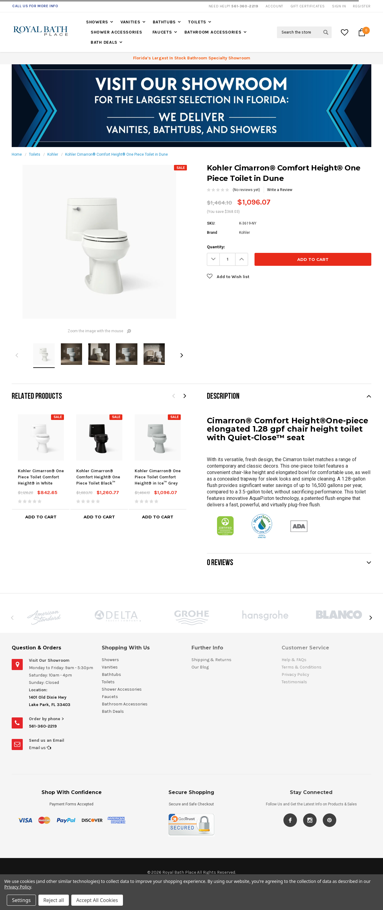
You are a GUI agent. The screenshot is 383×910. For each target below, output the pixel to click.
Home (17, 154)
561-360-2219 (43, 726)
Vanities (130, 22)
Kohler (52, 154)
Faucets (162, 32)
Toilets (197, 22)
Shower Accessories (116, 32)
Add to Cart (41, 516)
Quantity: (216, 246)
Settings (21, 900)
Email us (40, 747)
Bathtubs (164, 22)
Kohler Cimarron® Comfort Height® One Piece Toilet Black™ (98, 477)
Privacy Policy (17, 887)
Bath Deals (104, 42)
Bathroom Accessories (213, 32)
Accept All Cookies (97, 900)
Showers (97, 22)
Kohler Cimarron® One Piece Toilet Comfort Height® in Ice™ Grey (158, 477)
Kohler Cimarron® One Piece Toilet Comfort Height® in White (41, 477)
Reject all (53, 900)
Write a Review (279, 190)
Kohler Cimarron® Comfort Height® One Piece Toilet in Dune (116, 154)
